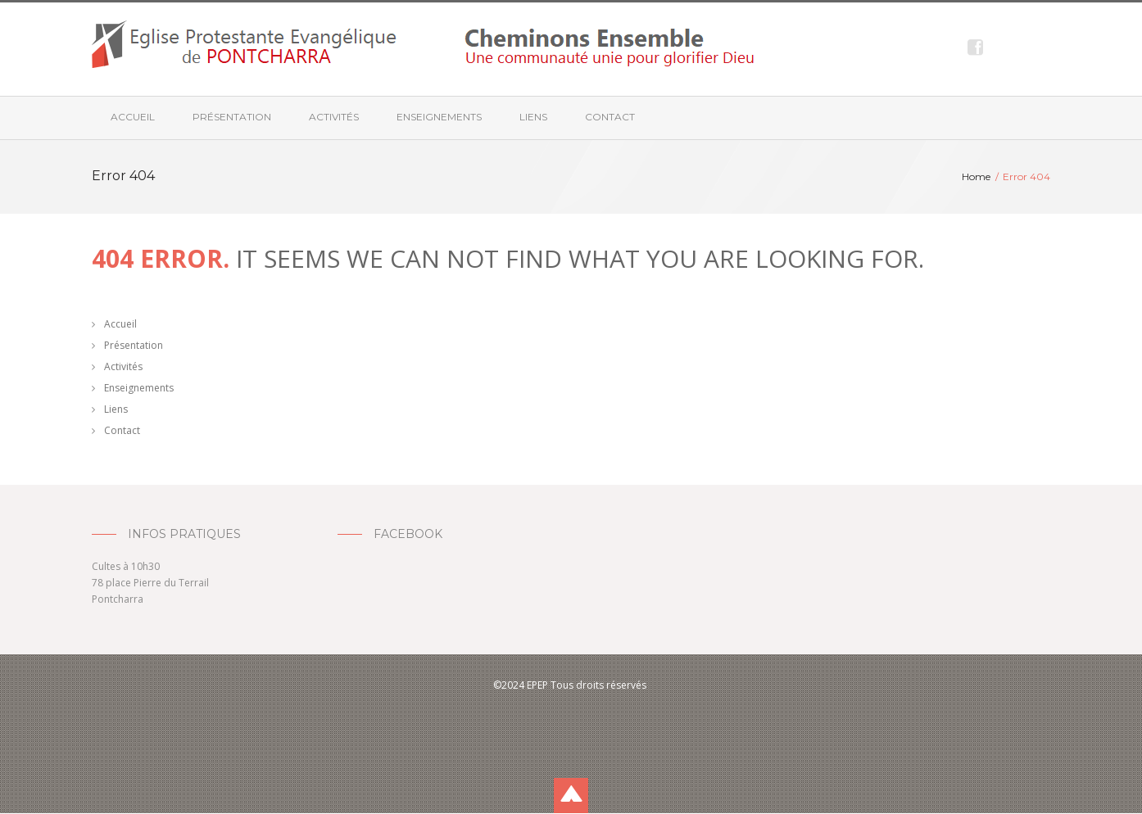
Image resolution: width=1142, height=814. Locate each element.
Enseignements (439, 117)
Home (976, 176)
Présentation (232, 117)
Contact (610, 117)
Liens (533, 117)
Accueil (133, 117)
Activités (334, 117)
